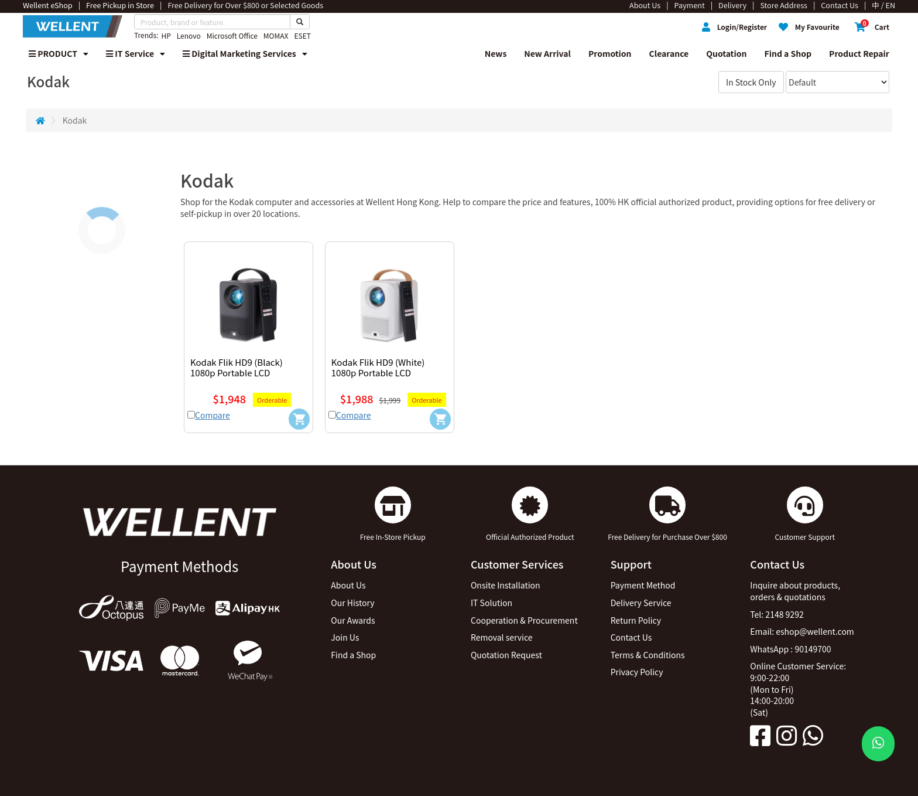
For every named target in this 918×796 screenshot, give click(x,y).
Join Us (345, 637)
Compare (212, 415)
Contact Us (631, 637)
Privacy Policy (637, 672)
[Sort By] (837, 82)
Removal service (502, 637)
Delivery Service (641, 602)
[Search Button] (300, 21)
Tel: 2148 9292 (776, 614)
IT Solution (491, 602)
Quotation (726, 53)
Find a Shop (788, 53)
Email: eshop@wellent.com (802, 631)
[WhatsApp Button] (878, 743)
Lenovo (189, 35)
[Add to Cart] (299, 419)
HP (165, 35)
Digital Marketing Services (245, 53)
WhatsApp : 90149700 (790, 649)
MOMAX (276, 35)
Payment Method (643, 585)
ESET (302, 35)
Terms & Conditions (648, 655)
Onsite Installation (505, 585)
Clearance (669, 53)
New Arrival (547, 53)
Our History (352, 602)
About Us (348, 585)
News (496, 53)
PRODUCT (58, 53)
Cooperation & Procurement (524, 620)
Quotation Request (506, 655)
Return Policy (636, 620)
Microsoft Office (232, 35)
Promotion (610, 53)
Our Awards (353, 620)
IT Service (135, 53)
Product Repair (859, 53)
